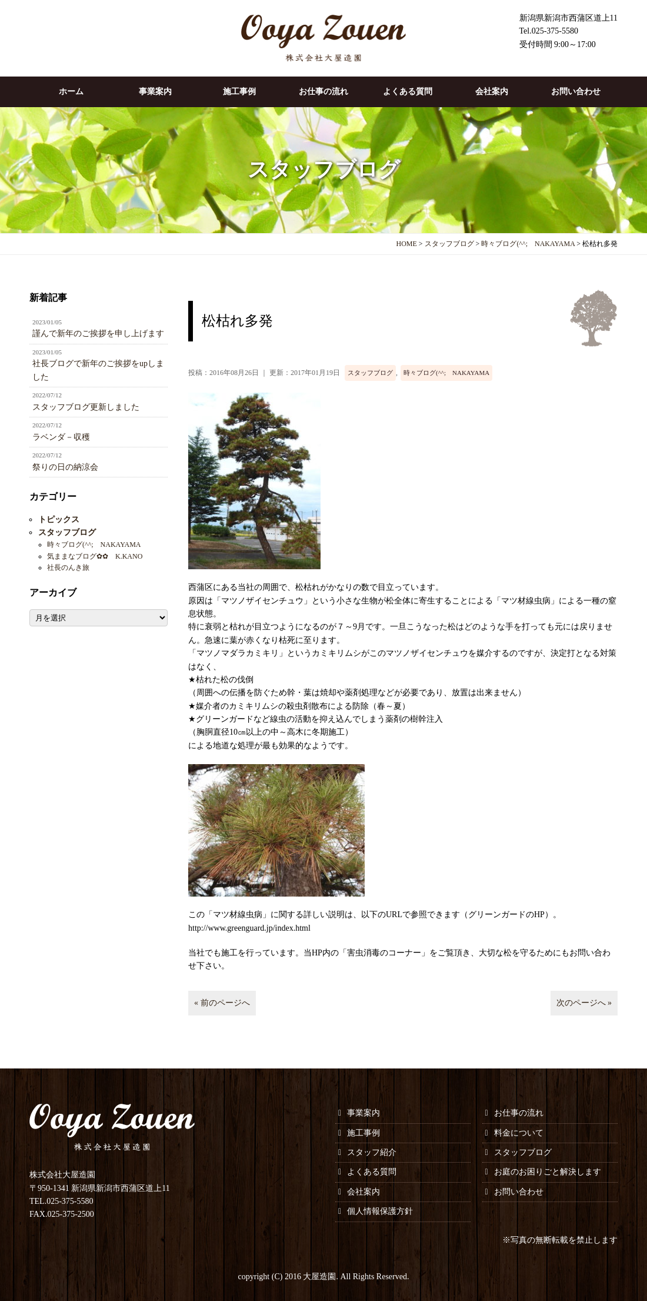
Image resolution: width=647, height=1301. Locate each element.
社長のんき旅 (68, 567)
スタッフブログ (370, 372)
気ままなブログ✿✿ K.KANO (94, 556)
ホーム (71, 91)
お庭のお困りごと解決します (547, 1171)
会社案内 (491, 91)
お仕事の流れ (323, 91)
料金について (518, 1133)
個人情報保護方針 (380, 1211)
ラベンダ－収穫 (98, 431)
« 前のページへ (222, 1002)
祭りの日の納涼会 (98, 461)
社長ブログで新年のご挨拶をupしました (98, 364)
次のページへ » (584, 1002)
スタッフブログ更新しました (98, 400)
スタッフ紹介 (371, 1152)
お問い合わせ (576, 91)
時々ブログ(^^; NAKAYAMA (446, 372)
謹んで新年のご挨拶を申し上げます (98, 327)
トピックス (58, 519)
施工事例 (239, 91)
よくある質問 (407, 91)
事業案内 (155, 91)
